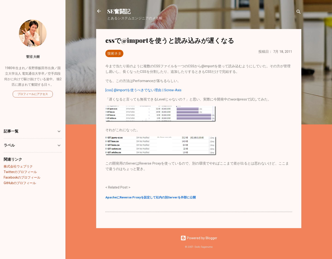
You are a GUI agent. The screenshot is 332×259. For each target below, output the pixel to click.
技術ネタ (114, 53)
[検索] (298, 13)
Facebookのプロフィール (22, 177)
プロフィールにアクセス (33, 94)
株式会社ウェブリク (18, 166)
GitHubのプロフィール (20, 183)
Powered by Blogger (199, 238)
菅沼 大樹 (33, 57)
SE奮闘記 (118, 11)
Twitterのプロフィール (20, 172)
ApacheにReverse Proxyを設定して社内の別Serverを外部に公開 (150, 197)
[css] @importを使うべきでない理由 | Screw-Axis (143, 90)
